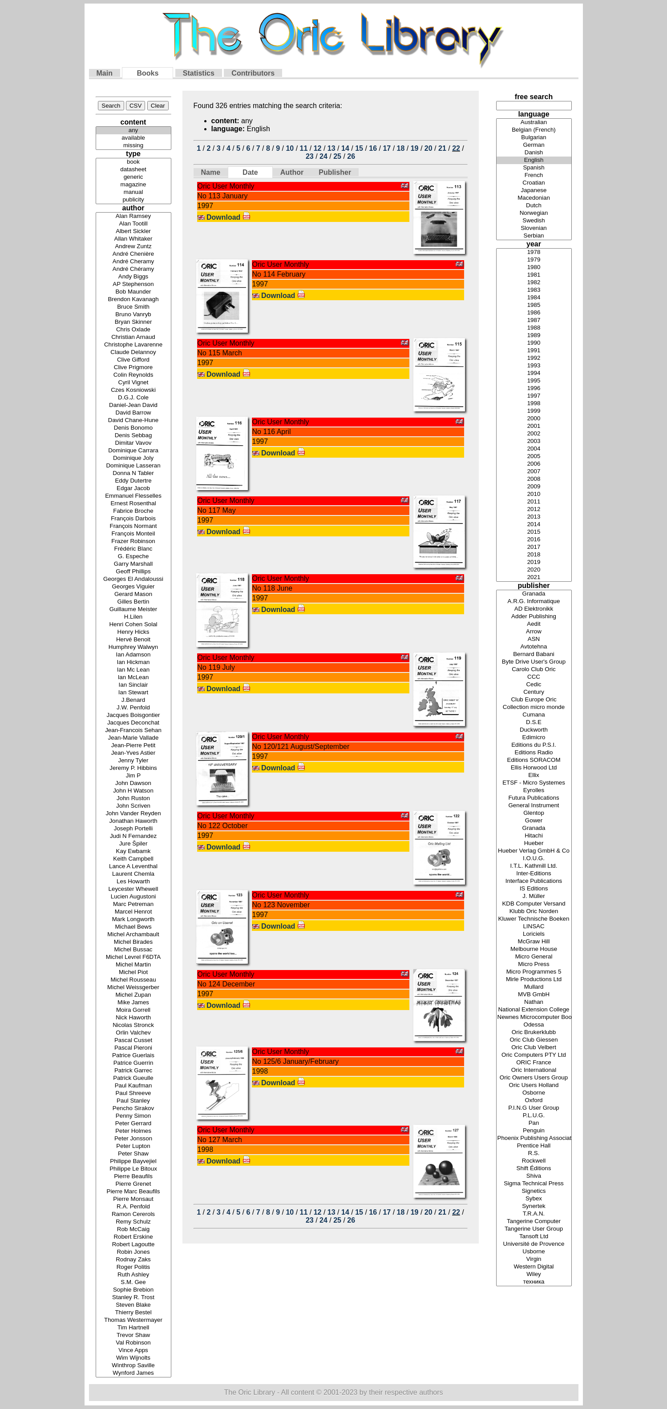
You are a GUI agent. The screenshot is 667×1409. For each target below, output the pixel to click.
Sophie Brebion (133, 1290)
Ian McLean (133, 677)
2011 (534, 502)
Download (228, 217)
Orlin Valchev (133, 1033)
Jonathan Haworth (133, 821)
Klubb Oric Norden (534, 911)
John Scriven (133, 806)
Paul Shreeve (133, 1093)
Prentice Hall (534, 1146)
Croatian (534, 183)
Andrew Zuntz (133, 246)
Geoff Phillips (133, 572)
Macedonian (534, 198)
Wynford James (133, 1373)
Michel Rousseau (133, 980)
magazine (133, 185)
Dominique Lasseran (133, 466)
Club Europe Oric (534, 700)
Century (534, 692)
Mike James (133, 1002)
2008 (534, 479)
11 (304, 148)
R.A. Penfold (133, 1207)
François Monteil (133, 534)
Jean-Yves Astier (133, 753)
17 (387, 148)
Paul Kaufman (133, 1086)
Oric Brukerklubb (534, 1032)
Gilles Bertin (133, 602)
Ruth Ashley (133, 1275)
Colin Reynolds (133, 375)
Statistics (198, 73)
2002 (534, 434)
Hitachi (534, 836)
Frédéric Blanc (133, 549)
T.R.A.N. (534, 1214)
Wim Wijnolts (133, 1358)
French (534, 175)
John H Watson (133, 791)
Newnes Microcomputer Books (534, 1017)
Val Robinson (133, 1343)
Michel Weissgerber (133, 987)
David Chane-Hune (133, 420)
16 (373, 148)
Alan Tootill (133, 224)
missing (133, 145)
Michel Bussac (133, 950)
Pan (534, 1123)
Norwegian (534, 213)
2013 (534, 517)
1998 (534, 403)
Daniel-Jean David (133, 405)
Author (291, 172)
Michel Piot (133, 972)
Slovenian (534, 228)
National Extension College (534, 1010)
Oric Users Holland (534, 1085)
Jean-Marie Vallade (133, 738)
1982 (534, 282)
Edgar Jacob (133, 488)
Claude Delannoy (133, 352)
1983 (534, 290)
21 (442, 148)
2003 (534, 441)
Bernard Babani (534, 654)
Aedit (534, 624)
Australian (534, 122)
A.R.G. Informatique (534, 601)
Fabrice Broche (133, 511)
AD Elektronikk (534, 609)
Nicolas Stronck (133, 1025)
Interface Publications (534, 881)
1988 (534, 328)
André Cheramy (133, 262)
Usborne (534, 1252)
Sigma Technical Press (534, 1184)
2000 (534, 419)
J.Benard (133, 700)
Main (105, 73)
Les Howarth (133, 882)
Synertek (534, 1206)
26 (351, 156)
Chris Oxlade (133, 330)
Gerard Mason (133, 594)
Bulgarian (534, 137)
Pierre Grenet (133, 1184)
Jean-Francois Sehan (133, 730)
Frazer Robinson (133, 541)
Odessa (534, 1025)
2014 (534, 524)
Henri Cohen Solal (133, 624)
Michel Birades (133, 942)
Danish (534, 153)
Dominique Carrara (133, 451)
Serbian (534, 236)
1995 (534, 381)
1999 (534, 411)
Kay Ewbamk (133, 851)
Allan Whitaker (133, 239)
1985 (534, 305)
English (534, 160)
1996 (534, 388)
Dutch (534, 205)
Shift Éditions (534, 1168)
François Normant (133, 526)
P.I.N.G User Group (534, 1108)
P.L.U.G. (534, 1115)
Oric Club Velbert (534, 1047)
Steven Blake (133, 1305)
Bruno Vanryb (133, 314)
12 (318, 148)
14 (345, 148)
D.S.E (534, 722)
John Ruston (133, 798)
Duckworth (534, 730)
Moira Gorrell (133, 1010)
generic (133, 177)
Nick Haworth (133, 1018)
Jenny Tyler (133, 761)
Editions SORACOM (534, 760)
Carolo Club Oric (534, 669)
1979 (534, 260)
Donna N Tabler (133, 473)
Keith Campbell (133, 859)
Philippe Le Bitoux (133, 1169)
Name (211, 172)
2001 (534, 426)
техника (534, 1282)
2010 (534, 494)
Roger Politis (133, 1267)
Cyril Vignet (133, 382)
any (133, 130)
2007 (534, 471)
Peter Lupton (133, 1146)
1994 (534, 373)
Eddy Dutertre (133, 481)
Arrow (534, 632)
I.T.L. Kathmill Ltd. (534, 866)
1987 (534, 320)
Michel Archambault (133, 934)
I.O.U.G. (534, 858)
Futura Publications (534, 798)
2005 (534, 456)
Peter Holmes (133, 1131)
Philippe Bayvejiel (133, 1161)
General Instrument (534, 805)
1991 (534, 350)
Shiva (534, 1176)
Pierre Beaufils (133, 1176)
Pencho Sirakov (133, 1108)
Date (250, 172)
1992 (534, 358)
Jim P (133, 776)
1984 (534, 298)
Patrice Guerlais (133, 1055)
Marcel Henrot (133, 912)
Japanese (534, 190)
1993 (534, 366)
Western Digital (534, 1267)
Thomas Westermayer (133, 1320)
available (133, 138)
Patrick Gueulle (133, 1078)
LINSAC (534, 926)
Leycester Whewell (133, 889)
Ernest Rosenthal (133, 503)
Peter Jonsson (133, 1139)
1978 (534, 252)
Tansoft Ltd (534, 1236)
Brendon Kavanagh (133, 299)
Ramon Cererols (133, 1214)
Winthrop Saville (133, 1365)
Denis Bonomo (133, 428)
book (133, 162)
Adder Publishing (534, 616)
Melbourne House (534, 949)
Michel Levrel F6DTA (133, 957)
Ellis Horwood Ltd (534, 768)
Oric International (534, 1070)
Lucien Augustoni (133, 897)
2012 (534, 509)
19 (415, 148)
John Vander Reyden (133, 813)
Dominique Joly (133, 458)
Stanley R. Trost (133, 1297)
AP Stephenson (133, 284)
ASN (534, 639)
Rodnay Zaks (133, 1260)
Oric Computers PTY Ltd (534, 1055)
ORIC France (534, 1063)
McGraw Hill (534, 942)
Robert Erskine (133, 1237)
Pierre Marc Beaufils (133, 1192)
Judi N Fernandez (133, 836)
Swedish (534, 221)
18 (401, 148)
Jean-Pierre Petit (133, 745)
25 (337, 156)
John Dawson (133, 783)
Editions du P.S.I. (534, 745)
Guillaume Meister (133, 609)
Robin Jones (133, 1252)
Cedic (534, 684)
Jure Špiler (133, 844)
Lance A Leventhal (133, 866)
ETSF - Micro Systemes (534, 783)
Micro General (534, 957)
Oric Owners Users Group (534, 1078)
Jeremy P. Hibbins (133, 768)
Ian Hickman (133, 662)
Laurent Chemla (133, 874)
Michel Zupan (133, 995)
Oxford (534, 1100)
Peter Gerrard (133, 1123)
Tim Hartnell (133, 1328)
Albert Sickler (133, 231)
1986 (534, 313)
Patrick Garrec (133, 1071)
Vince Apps (133, 1350)
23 (310, 156)
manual (133, 192)
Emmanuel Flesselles (133, 496)
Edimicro (534, 737)
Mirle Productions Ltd (534, 979)
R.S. (534, 1153)
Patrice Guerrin (133, 1063)
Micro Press (534, 964)
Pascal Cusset (133, 1040)
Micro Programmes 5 (534, 972)
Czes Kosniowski (133, 390)
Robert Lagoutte (133, 1244)
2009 (534, 487)
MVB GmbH (534, 994)
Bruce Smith (133, 307)
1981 (534, 275)
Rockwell (534, 1161)
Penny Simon (133, 1116)
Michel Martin (133, 965)
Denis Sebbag (133, 435)
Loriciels (534, 934)
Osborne (534, 1093)
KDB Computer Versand (534, 904)
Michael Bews (133, 927)
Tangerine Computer (534, 1221)
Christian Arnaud (133, 337)
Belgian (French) (534, 130)
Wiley (534, 1274)
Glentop (534, 813)
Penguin (534, 1131)
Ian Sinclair (133, 685)
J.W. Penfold (133, 708)
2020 (534, 570)
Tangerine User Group (534, 1229)
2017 (534, 547)
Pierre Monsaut (133, 1199)
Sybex (534, 1199)
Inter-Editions (534, 874)
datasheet (133, 169)
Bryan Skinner (133, 322)
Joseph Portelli (133, 829)
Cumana (534, 715)
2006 (534, 464)
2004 (534, 449)
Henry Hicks (133, 632)
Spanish (534, 168)
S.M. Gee (133, 1282)
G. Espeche (133, 556)
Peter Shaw (133, 1154)
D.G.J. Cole (133, 398)
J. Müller (534, 896)
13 (331, 148)
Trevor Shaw (133, 1335)
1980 (534, 267)
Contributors (253, 73)
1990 (534, 343)
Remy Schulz (133, 1222)
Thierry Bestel (133, 1312)
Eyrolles (534, 790)
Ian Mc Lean (133, 670)
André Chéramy (133, 269)
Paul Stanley (133, 1101)
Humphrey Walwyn (133, 647)
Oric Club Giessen (534, 1040)
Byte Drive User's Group (534, 662)
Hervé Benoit (133, 640)
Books (147, 73)
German (534, 145)
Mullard (534, 987)
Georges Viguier (133, 587)
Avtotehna (534, 647)
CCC (534, 677)
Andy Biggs (133, 277)
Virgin (534, 1259)
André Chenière (133, 254)
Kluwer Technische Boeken (534, 919)
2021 (534, 577)
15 (359, 148)
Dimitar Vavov (133, 443)
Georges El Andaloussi (133, 579)
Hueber (534, 843)
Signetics (534, 1191)
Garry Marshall (133, 564)
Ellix (534, 775)
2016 (534, 539)
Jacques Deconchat (133, 723)
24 (323, 156)
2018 (534, 555)
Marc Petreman (133, 904)
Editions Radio (534, 753)
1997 (534, 396)
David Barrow (133, 413)
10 (290, 148)
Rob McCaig (133, 1229)
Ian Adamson (133, 655)
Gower (534, 821)
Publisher (335, 172)
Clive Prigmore (133, 367)
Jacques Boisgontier (133, 715)
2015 (534, 532)
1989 (534, 335)
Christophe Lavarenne (133, 345)
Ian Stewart (133, 692)
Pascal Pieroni (133, 1048)
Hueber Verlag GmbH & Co (534, 851)
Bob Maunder (133, 292)
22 (456, 148)
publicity (133, 200)
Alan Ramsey (133, 216)
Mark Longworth (133, 919)
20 (428, 148)
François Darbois (133, 519)
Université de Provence (534, 1244)
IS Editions (534, 889)
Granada (534, 594)
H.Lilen (133, 617)
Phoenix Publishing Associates (534, 1138)
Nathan (534, 1002)
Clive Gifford (133, 360)
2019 (534, 562)
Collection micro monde (534, 707)
